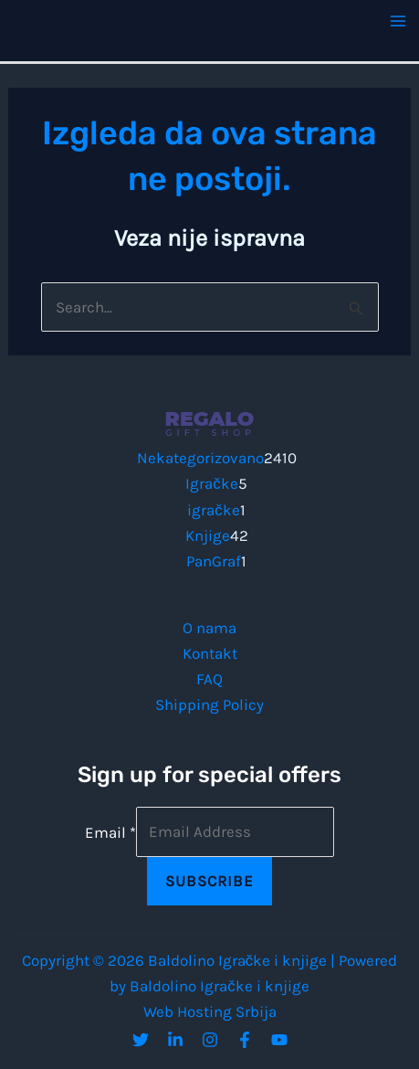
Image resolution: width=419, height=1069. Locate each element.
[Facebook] (244, 1040)
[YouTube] (279, 1040)
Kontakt (210, 653)
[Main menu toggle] (399, 21)
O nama (209, 628)
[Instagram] (210, 1040)
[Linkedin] (175, 1040)
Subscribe (209, 881)
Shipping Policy (209, 704)
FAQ (209, 679)
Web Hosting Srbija (210, 1011)
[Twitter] (140, 1040)
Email (110, 831)
